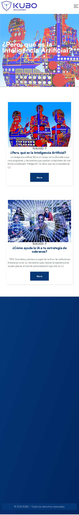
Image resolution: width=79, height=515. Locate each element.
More (39, 177)
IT (46, 148)
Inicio (5, 58)
